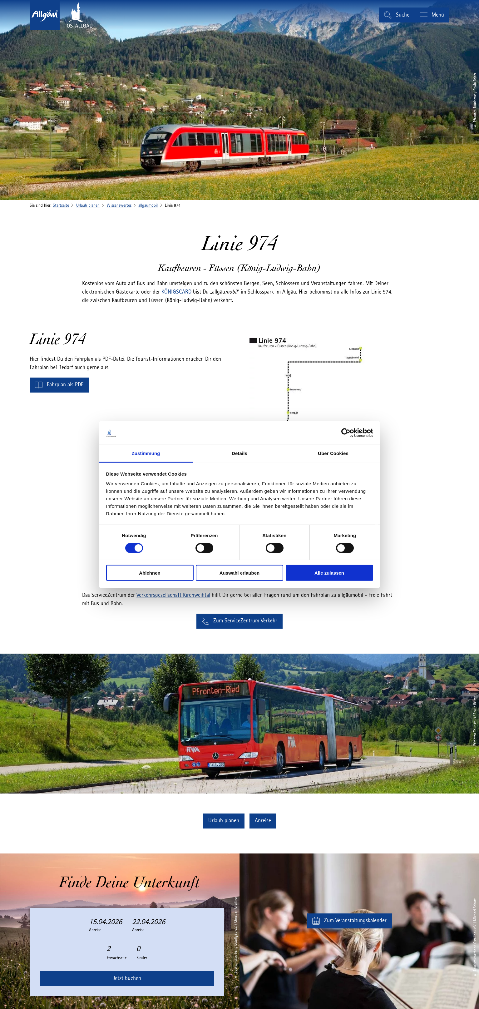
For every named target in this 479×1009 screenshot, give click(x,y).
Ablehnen (149, 573)
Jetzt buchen (127, 978)
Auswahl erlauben (239, 573)
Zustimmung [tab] (146, 453)
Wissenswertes (119, 205)
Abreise (138, 930)
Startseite (61, 205)
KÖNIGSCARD (176, 292)
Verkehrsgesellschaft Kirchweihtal (173, 595)
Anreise (95, 930)
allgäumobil (148, 205)
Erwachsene (116, 958)
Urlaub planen (88, 205)
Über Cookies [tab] (333, 453)
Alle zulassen (329, 573)
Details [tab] (239, 453)
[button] (59, 385)
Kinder (141, 958)
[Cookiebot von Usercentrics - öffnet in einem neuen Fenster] (346, 433)
